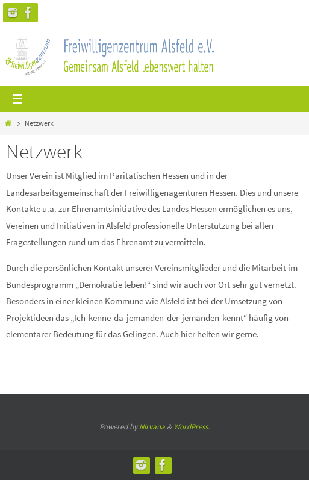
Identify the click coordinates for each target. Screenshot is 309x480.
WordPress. (191, 427)
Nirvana (152, 427)
